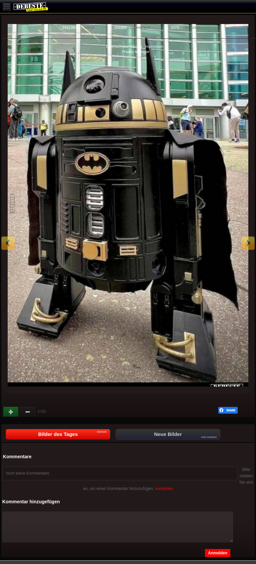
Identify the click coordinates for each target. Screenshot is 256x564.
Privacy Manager (136, 52)
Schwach (28, 412)
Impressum (154, 46)
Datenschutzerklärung (124, 46)
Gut (11, 412)
